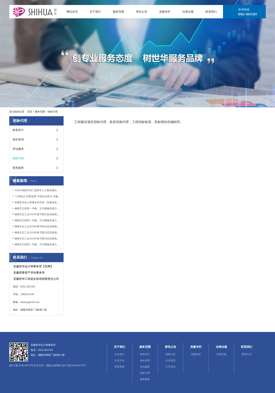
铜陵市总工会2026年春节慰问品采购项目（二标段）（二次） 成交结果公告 (37, 214)
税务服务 (18, 167)
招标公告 (170, 354)
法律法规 (188, 11)
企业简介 (119, 354)
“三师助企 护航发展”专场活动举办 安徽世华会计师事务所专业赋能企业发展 (37, 196)
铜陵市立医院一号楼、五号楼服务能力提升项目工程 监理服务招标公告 (37, 244)
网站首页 (72, 11)
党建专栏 (164, 11)
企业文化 (119, 360)
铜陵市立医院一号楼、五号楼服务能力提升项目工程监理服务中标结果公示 (37, 208)
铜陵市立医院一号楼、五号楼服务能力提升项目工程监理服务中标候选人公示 (37, 220)
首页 (29, 111)
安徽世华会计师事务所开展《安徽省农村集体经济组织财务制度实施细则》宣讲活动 (37, 202)
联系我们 (211, 11)
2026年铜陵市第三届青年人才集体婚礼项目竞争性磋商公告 (37, 190)
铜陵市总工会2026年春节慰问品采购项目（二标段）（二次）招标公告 (37, 226)
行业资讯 (170, 360)
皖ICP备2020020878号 (21, 365)
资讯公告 (141, 11)
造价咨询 (18, 139)
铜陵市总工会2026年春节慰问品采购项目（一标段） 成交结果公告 (37, 238)
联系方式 (247, 354)
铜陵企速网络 (53, 365)
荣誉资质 (119, 366)
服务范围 (118, 11)
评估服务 (18, 148)
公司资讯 (170, 366)
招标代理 (53, 111)
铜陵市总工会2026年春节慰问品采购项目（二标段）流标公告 (37, 232)
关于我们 (95, 11)
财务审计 (18, 130)
